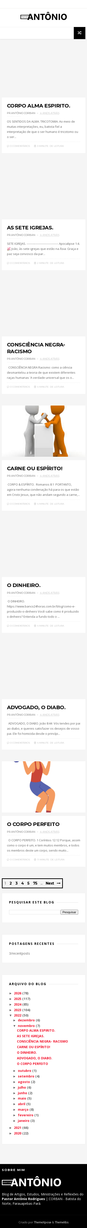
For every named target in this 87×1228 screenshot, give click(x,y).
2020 (17, 1133)
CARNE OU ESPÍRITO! (34, 468)
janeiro (23, 1120)
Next (50, 883)
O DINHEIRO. (24, 585)
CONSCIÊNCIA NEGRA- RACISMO (42, 1041)
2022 (17, 1015)
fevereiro (25, 1115)
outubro (24, 1070)
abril (21, 1104)
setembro (26, 1076)
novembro (26, 1025)
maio (22, 1098)
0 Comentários (18, 146)
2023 (17, 1010)
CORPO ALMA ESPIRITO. (38, 106)
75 (35, 883)
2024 (17, 1004)
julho (22, 1087)
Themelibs (61, 1222)
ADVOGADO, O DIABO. (36, 707)
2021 (17, 1127)
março (23, 1109)
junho (22, 1093)
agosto (24, 1082)
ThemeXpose (42, 1222)
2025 (17, 998)
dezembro (26, 1020)
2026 (17, 993)
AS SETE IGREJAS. (30, 228)
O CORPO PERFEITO (33, 824)
